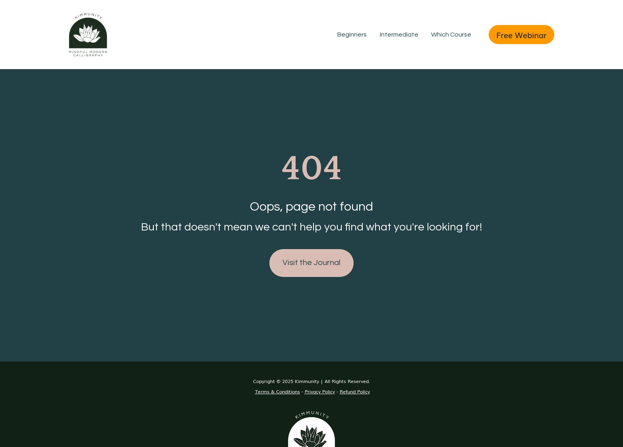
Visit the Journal (311, 255)
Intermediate (399, 34)
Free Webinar (521, 35)
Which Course (451, 34)
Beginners (352, 34)
